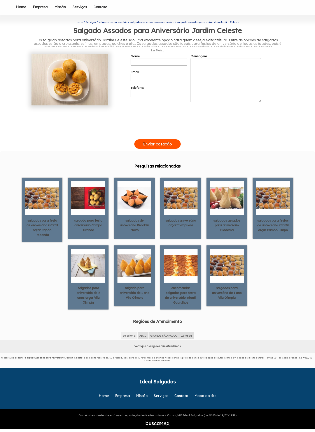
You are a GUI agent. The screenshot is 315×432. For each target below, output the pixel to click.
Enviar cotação (157, 142)
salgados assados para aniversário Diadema (226, 224)
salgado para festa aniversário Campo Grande (88, 224)
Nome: (159, 58)
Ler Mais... (157, 49)
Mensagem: (226, 77)
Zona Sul (186, 334)
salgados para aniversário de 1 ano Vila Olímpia (227, 291)
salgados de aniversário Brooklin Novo (134, 224)
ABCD (143, 334)
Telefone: (159, 90)
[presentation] (157, 132)
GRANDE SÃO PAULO (163, 334)
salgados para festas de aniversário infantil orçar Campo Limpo (273, 224)
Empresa (40, 7)
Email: (159, 74)
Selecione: (129, 334)
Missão (60, 7)
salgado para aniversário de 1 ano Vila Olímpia (134, 291)
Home (21, 7)
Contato (100, 7)
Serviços (79, 7)
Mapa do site (205, 394)
